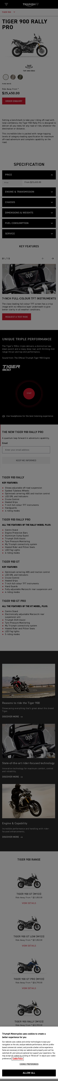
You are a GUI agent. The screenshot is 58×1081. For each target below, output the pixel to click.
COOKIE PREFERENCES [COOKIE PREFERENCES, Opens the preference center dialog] (29, 1064)
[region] (29, 1053)
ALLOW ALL (29, 1073)
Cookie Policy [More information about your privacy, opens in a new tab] (18, 1059)
